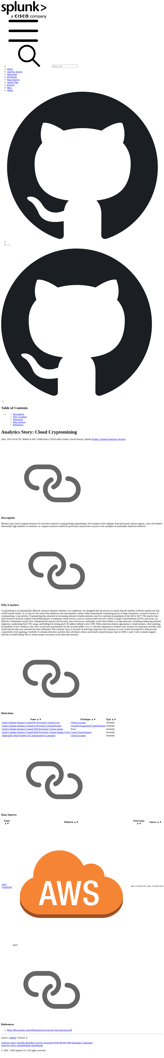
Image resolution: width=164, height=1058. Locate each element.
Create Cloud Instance (81, 732)
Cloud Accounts (78, 722)
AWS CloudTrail (7, 885)
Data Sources (19, 422)
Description (18, 414)
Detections (18, 419)
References (18, 425)
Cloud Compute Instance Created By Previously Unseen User (31, 722)
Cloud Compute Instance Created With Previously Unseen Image (32, 729)
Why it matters (20, 417)
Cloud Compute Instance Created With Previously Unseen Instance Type (36, 732)
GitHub (12, 1037)
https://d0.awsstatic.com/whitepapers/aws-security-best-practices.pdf (39, 1030)
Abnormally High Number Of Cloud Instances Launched (28, 735)
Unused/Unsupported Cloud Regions (88, 726)
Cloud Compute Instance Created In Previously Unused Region (31, 726)
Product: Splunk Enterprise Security (109, 439)
